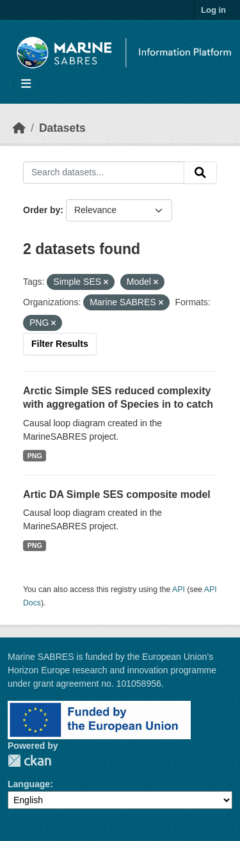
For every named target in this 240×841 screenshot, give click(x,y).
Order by (41, 210)
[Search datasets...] (103, 172)
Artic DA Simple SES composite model (117, 494)
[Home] (19, 128)
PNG (35, 456)
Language (29, 784)
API (178, 589)
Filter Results (59, 344)
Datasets (62, 128)
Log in (213, 10)
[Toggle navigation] (26, 84)
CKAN (29, 760)
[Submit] (200, 172)
